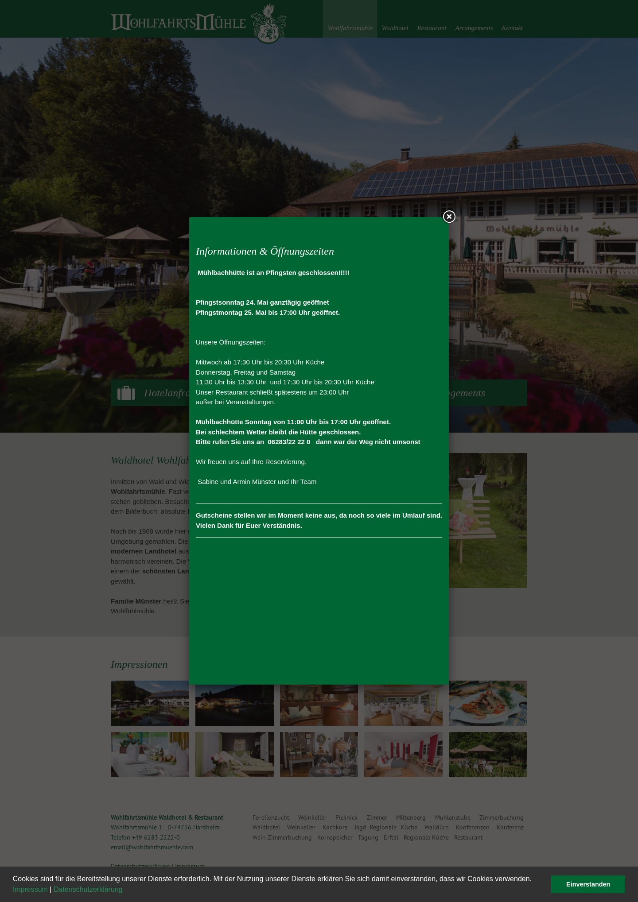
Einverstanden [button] (588, 884)
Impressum (30, 889)
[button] (125, 890)
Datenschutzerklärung (88, 889)
